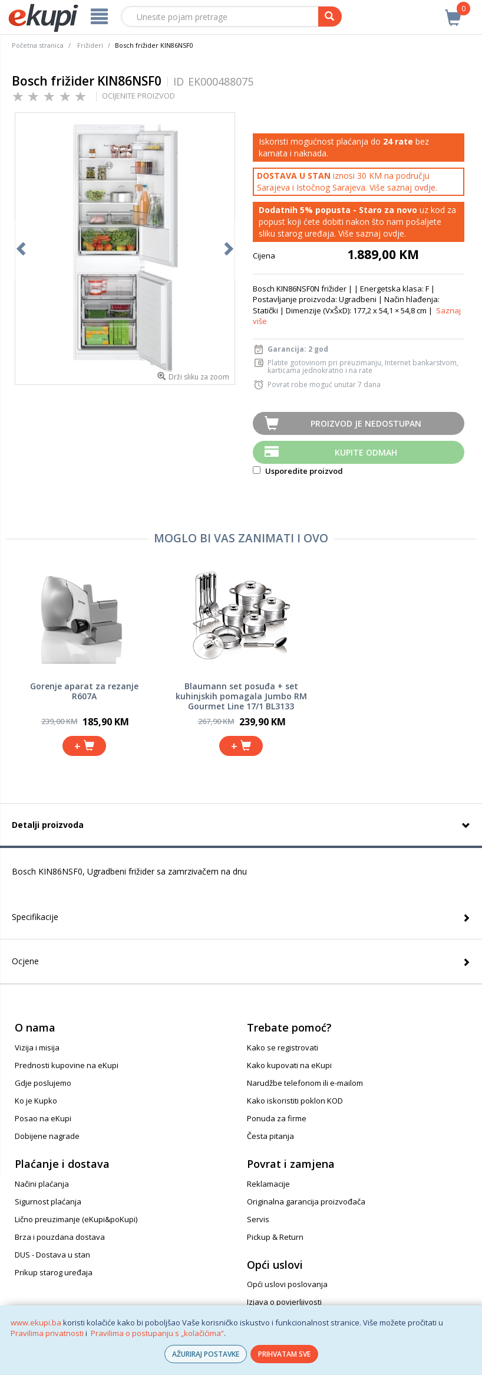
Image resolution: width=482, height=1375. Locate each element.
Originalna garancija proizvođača (306, 1201)
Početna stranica (38, 45)
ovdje (424, 187)
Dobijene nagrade (47, 1136)
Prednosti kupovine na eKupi (66, 1065)
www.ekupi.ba (36, 1322)
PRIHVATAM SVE (284, 1354)
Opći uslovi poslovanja (287, 1284)
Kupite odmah (366, 452)
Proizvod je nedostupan (366, 423)
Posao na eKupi (43, 1118)
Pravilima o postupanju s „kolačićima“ (157, 1333)
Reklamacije (268, 1183)
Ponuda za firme (276, 1118)
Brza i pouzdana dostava (60, 1237)
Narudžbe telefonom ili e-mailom (305, 1083)
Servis (258, 1219)
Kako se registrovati (282, 1047)
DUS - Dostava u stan (52, 1254)
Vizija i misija (37, 1047)
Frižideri (90, 45)
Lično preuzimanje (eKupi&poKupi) (76, 1219)
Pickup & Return (275, 1237)
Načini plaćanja (42, 1183)
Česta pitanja (270, 1136)
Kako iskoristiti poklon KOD (295, 1100)
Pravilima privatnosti (47, 1333)
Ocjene (25, 961)
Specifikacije (35, 916)
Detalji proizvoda (48, 824)
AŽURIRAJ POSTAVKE (205, 1354)
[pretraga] (330, 16)
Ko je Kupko (36, 1100)
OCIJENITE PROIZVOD (138, 95)
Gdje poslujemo (43, 1083)
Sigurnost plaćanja (48, 1201)
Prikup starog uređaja (54, 1272)
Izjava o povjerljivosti (284, 1302)
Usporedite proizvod (298, 471)
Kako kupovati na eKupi (289, 1065)
